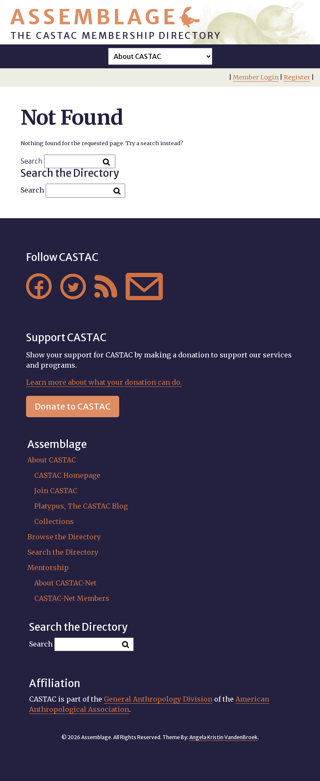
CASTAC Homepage (67, 475)
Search (32, 161)
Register (297, 77)
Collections (54, 521)
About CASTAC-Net (65, 583)
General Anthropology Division (158, 699)
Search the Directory (62, 552)
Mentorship (48, 567)
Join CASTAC (55, 490)
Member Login (256, 77)
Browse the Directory (64, 536)
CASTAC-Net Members (71, 598)
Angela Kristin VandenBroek (223, 737)
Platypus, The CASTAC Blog (81, 506)
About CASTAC (51, 460)
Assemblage (94, 17)
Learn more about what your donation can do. (104, 382)
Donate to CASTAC (73, 406)
